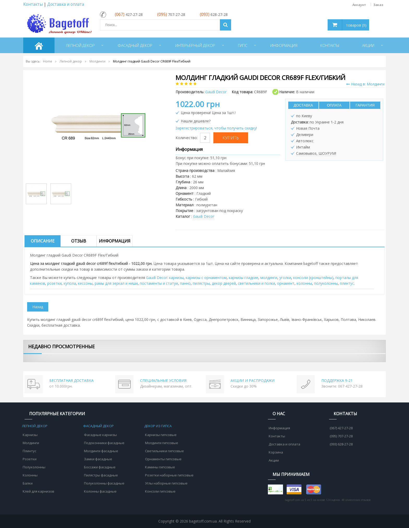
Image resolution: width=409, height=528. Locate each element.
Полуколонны (34, 467)
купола (70, 283)
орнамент (285, 283)
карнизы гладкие (243, 277)
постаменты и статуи (159, 283)
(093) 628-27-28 (341, 444)
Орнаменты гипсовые (163, 459)
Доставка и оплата (65, 4)
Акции (274, 460)
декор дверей (224, 283)
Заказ (378, 4)
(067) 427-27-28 (341, 428)
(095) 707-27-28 (341, 436)
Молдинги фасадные (101, 451)
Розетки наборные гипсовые (169, 475)
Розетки (30, 459)
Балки (28, 483)
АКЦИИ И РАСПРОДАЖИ (252, 380)
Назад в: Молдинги (365, 84)
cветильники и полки (256, 283)
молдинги (268, 277)
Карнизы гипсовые (161, 434)
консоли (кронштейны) (313, 277)
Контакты (33, 4)
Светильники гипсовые (164, 451)
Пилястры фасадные (101, 475)
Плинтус (29, 451)
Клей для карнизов (38, 491)
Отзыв (78, 241)
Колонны (30, 475)
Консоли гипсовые (160, 491)
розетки (54, 283)
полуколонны (326, 283)
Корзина (276, 452)
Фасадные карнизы (100, 434)
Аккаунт (359, 4)
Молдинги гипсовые (161, 442)
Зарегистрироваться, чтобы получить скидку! (216, 128)
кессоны (85, 283)
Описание (43, 241)
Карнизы (30, 434)
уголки (285, 277)
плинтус (347, 283)
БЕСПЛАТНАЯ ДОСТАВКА (71, 380)
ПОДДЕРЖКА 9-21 (337, 380)
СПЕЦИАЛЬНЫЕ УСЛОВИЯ (163, 380)
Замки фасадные (98, 459)
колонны (304, 283)
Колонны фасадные (100, 491)
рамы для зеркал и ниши (116, 283)
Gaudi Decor (203, 216)
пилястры (201, 283)
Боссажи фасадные (100, 467)
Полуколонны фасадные (104, 483)
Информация (114, 241)
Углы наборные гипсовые (166, 483)
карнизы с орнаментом (206, 277)
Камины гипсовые (160, 467)
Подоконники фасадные (104, 442)
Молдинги (31, 442)
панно (185, 283)
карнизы (176, 277)
